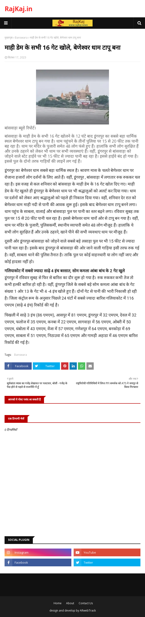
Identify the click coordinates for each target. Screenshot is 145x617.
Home (58, 603)
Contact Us (86, 603)
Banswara (21, 37)
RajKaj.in (18, 8)
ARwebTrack (88, 610)
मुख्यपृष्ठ (9, 37)
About (70, 603)
